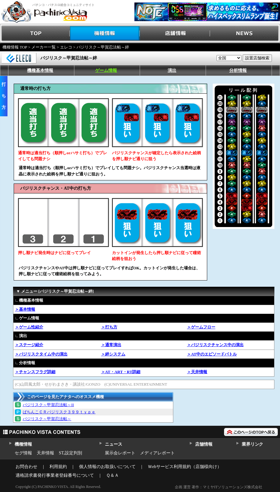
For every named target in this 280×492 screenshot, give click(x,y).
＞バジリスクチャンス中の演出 (215, 344)
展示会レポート (120, 453)
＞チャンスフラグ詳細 (35, 371)
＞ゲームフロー (201, 327)
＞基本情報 (25, 309)
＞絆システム (113, 354)
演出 (172, 70)
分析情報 (238, 70)
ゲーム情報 (106, 70)
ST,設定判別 (70, 453)
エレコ (66, 47)
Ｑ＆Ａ (112, 475)
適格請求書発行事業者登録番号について (55, 475)
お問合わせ (26, 466)
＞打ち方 (109, 327)
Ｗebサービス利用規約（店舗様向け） (185, 466)
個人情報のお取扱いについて (107, 466)
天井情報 (45, 453)
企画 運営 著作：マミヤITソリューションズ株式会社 (218, 487)
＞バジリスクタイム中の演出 (41, 354)
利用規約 (58, 466)
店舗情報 (175, 33)
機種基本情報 (40, 70)
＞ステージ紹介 (29, 344)
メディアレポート (157, 453)
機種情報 (105, 33)
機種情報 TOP (14, 47)
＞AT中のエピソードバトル (212, 354)
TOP (35, 33)
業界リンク (252, 444)
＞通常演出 (111, 344)
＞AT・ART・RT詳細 (121, 371)
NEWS (245, 33)
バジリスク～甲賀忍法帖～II (48, 404)
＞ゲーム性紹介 (29, 327)
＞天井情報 (197, 371)
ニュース (113, 444)
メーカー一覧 (43, 47)
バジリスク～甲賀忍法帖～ (47, 418)
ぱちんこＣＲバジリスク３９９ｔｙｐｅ (59, 412)
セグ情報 (23, 453)
